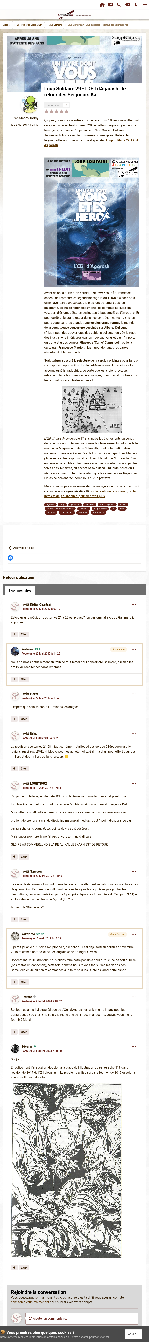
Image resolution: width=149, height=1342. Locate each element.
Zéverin (27, 1046)
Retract (27, 997)
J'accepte (136, 1334)
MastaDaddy (28, 118)
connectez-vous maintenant (30, 1302)
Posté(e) (41, 608)
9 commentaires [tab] (20, 590)
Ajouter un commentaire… (48, 1318)
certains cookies (57, 1337)
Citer (24, 634)
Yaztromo (28, 934)
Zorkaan (27, 649)
